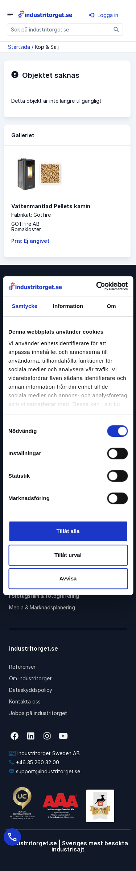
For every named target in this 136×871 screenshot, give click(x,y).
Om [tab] (111, 306)
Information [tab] (68, 306)
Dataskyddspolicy (30, 690)
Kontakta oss (25, 701)
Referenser (22, 667)
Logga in (103, 15)
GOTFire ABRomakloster (26, 226)
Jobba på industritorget (38, 713)
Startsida (19, 47)
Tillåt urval (68, 555)
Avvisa (68, 578)
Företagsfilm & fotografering (44, 596)
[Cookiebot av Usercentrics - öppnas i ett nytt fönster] (97, 286)
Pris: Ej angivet (30, 241)
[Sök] (116, 29)
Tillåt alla (68, 531)
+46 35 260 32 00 (34, 762)
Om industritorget (30, 678)
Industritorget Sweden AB (44, 753)
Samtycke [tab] (24, 306)
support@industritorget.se (44, 771)
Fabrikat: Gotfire (31, 215)
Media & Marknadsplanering (42, 607)
